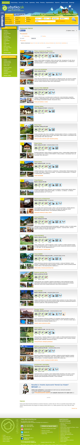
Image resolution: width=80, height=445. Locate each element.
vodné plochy (6, 69)
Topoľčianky (64, 43)
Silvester (5, 30)
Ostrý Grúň (58, 43)
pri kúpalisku (6, 36)
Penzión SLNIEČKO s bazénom (67, 440)
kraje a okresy (7, 64)
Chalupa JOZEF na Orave (65, 433)
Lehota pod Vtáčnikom (49, 43)
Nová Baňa (41, 43)
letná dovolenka (7, 33)
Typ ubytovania (24, 33)
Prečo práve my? (7, 436)
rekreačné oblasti (7, 62)
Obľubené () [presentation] (19, 14)
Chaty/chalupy (14, 2)
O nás (4, 435)
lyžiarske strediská (8, 67)
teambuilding (6, 43)
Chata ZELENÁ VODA (65, 428)
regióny (5, 59)
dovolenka (6, 49)
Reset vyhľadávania (61, 21)
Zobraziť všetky (7, 52)
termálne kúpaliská (8, 71)
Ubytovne (57, 2)
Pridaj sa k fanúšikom (29, 438)
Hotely (37, 2)
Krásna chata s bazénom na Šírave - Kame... (69, 427)
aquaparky (6, 73)
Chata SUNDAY (63, 425)
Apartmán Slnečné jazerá (65, 423)
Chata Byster (63, 424)
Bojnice (32, 43)
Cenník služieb (6, 439)
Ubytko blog (44, 433)
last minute (6, 50)
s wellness (6, 39)
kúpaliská (6, 70)
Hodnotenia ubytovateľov (47, 432)
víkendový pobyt (7, 37)
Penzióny (42, 2)
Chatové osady (64, 2)
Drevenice (21, 2)
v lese (5, 44)
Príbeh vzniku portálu (7, 438)
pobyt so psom (7, 46)
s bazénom (6, 32)
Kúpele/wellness (50, 2)
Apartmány (32, 2)
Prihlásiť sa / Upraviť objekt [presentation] (66, 14)
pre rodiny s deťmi (7, 47)
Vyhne (36, 43)
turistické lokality (7, 61)
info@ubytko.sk (28, 429)
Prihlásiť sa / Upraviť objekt (49, 426)
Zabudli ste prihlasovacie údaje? (49, 428)
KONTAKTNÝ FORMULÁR (30, 442)
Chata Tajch (62, 435)
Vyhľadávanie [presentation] (8, 14)
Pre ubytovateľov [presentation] (47, 14)
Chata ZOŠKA (63, 441)
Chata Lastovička (64, 438)
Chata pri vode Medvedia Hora (66, 434)
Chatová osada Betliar (65, 437)
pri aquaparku (7, 40)
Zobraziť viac (74, 408)
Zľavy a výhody (6, 441)
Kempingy (71, 2)
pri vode (5, 34)
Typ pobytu (23, 40)
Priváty (26, 2)
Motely (3, 5)
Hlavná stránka (5, 2)
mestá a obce (6, 65)
